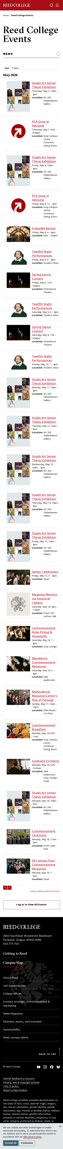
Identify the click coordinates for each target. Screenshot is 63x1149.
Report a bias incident (15, 1090)
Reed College (16, 5)
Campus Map (13, 962)
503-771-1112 (11, 943)
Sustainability (11, 1029)
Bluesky (58, 1067)
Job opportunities (14, 985)
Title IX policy (11, 1086)
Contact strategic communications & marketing (26, 1003)
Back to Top (47, 1054)
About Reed (10, 977)
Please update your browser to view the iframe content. (31, 69)
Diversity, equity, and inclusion (22, 1021)
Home (6, 15)
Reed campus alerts (15, 1037)
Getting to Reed (15, 953)
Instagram (45, 1067)
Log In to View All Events (31, 904)
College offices (12, 993)
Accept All (11, 1143)
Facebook (51, 1067)
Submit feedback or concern (18, 1078)
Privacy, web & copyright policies (21, 1082)
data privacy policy (32, 1137)
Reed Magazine (13, 1013)
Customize (27, 1143)
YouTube (38, 1067)
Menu (8, 54)
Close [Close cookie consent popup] (60, 1129)
